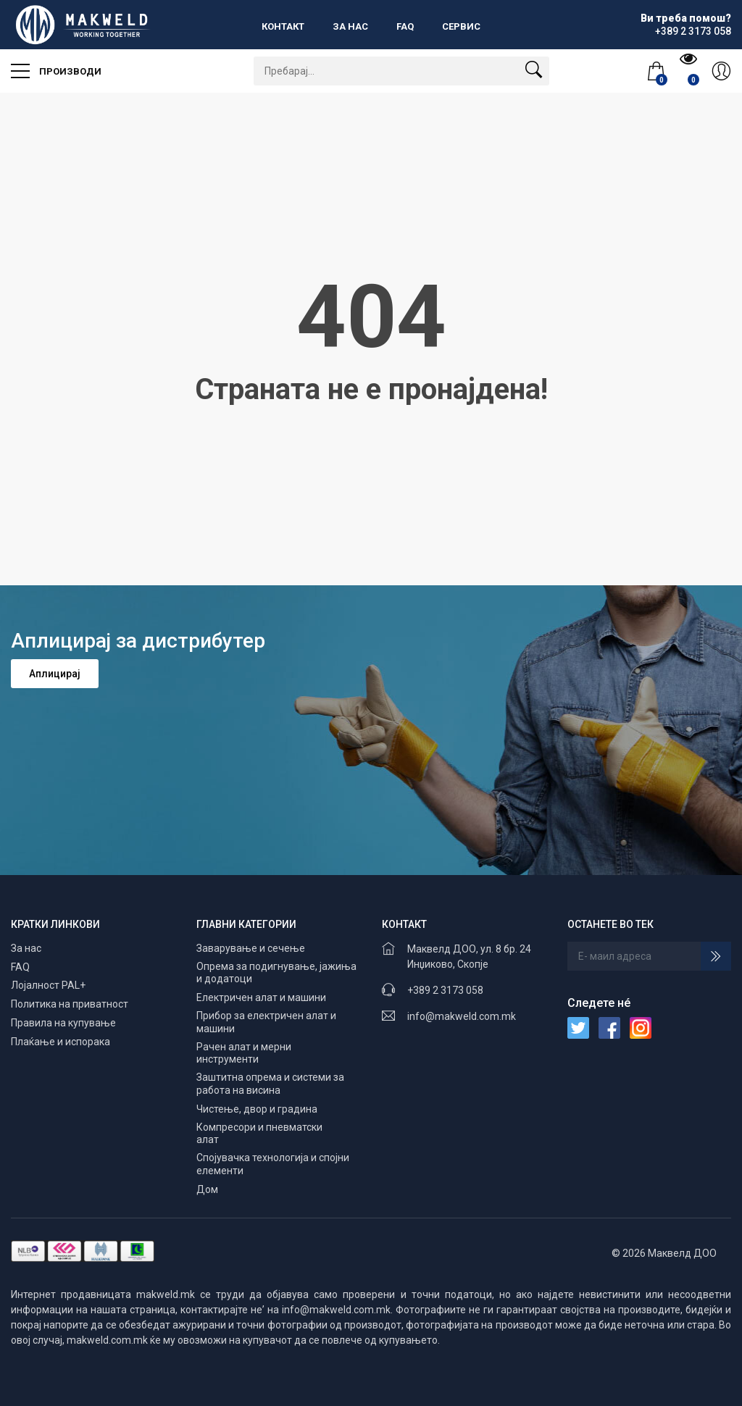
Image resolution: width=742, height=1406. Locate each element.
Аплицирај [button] (54, 673)
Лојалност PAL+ (48, 985)
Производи (56, 66)
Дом (207, 1189)
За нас (350, 26)
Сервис (461, 26)
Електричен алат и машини (261, 997)
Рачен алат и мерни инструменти (243, 1053)
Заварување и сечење (250, 948)
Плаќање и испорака (60, 1041)
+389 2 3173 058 (445, 990)
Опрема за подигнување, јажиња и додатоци (276, 973)
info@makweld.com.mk (461, 1016)
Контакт (283, 26)
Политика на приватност (69, 1004)
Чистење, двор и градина (256, 1109)
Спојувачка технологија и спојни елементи (272, 1164)
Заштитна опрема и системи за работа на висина (270, 1083)
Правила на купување (63, 1023)
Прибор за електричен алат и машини (266, 1022)
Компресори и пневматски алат (259, 1133)
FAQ (405, 26)
